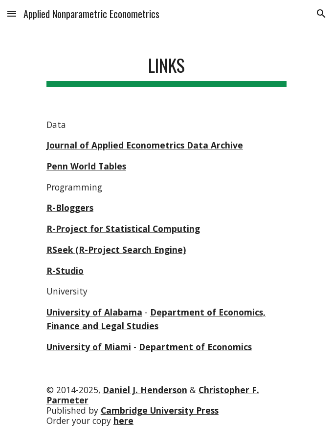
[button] (11, 13)
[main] (166, 66)
